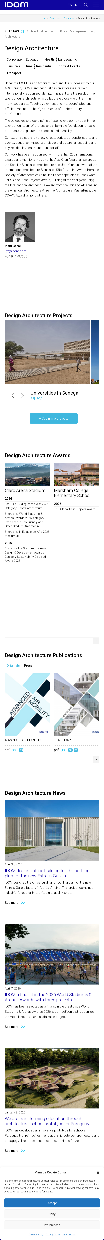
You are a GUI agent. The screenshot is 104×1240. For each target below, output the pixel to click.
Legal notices (69, 1234)
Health (49, 59)
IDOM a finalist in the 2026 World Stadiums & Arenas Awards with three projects (48, 997)
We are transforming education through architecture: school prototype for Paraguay (47, 1121)
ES (75, 750)
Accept (52, 1203)
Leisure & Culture (19, 66)
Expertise (55, 18)
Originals (13, 665)
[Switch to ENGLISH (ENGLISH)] (75, 5)
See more (11, 903)
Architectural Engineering (42, 31)
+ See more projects (53, 418)
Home (42, 18)
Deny (51, 1214)
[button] (98, 1173)
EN (21, 750)
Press (28, 665)
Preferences (52, 1225)
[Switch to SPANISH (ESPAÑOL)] (70, 5)
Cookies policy (36, 1234)
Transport (14, 73)
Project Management (73, 31)
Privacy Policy (53, 1234)
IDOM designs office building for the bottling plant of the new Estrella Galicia (47, 873)
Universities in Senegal (55, 393)
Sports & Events (68, 66)
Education (33, 59)
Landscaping (67, 59)
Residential (44, 66)
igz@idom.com (15, 251)
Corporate (14, 59)
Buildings (69, 18)
